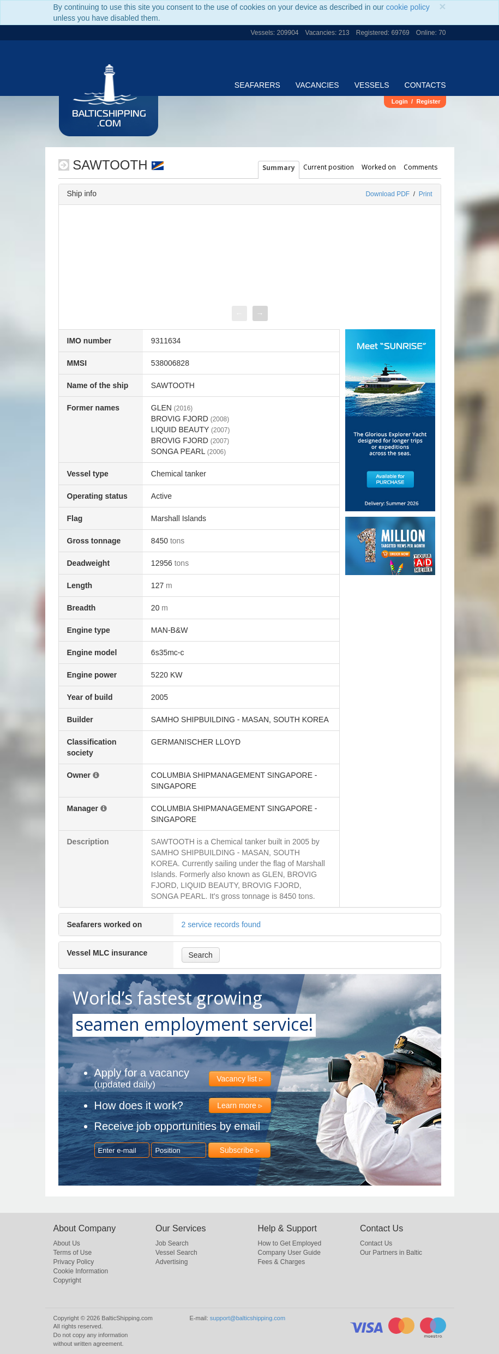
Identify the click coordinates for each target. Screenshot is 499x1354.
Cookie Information (81, 1271)
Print (425, 194)
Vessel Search (176, 1252)
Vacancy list (237, 1078)
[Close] (442, 6)
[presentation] (239, 313)
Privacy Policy (73, 1262)
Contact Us (376, 1243)
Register (428, 101)
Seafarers (257, 85)
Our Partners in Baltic (391, 1252)
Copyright (67, 1280)
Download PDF (387, 194)
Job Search (172, 1243)
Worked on (379, 167)
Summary (278, 167)
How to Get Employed (290, 1243)
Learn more (236, 1105)
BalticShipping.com (109, 119)
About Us (66, 1243)
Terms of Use (72, 1252)
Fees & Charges (281, 1262)
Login (400, 101)
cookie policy (408, 7)
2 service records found (221, 924)
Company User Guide (289, 1252)
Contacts (425, 85)
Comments (420, 167)
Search (201, 955)
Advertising (171, 1262)
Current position (328, 167)
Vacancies (317, 85)
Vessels (371, 85)
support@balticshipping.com (247, 1318)
